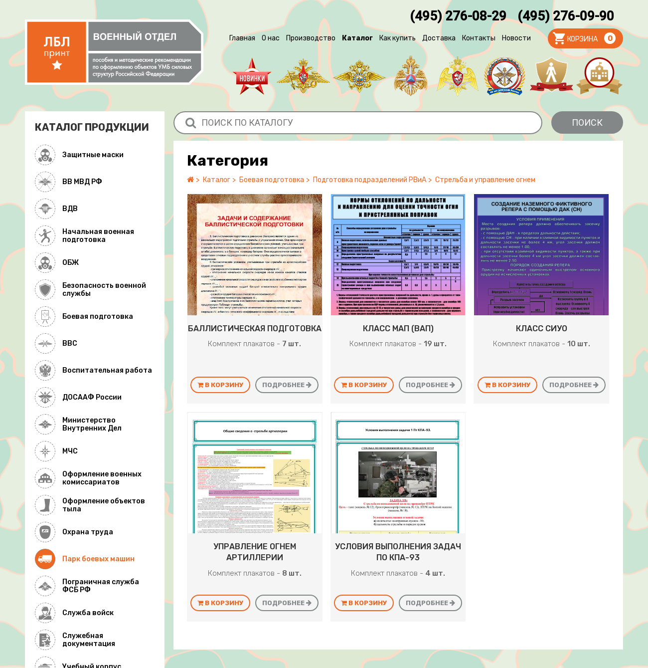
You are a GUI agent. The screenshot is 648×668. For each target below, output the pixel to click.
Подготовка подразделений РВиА (369, 180)
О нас (271, 38)
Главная (242, 38)
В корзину (220, 385)
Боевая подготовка (271, 180)
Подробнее (287, 385)
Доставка (439, 38)
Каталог (357, 38)
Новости (516, 38)
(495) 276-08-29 (458, 15)
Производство (310, 38)
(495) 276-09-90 (565, 15)
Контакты (478, 38)
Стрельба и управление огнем (485, 180)
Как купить (397, 38)
